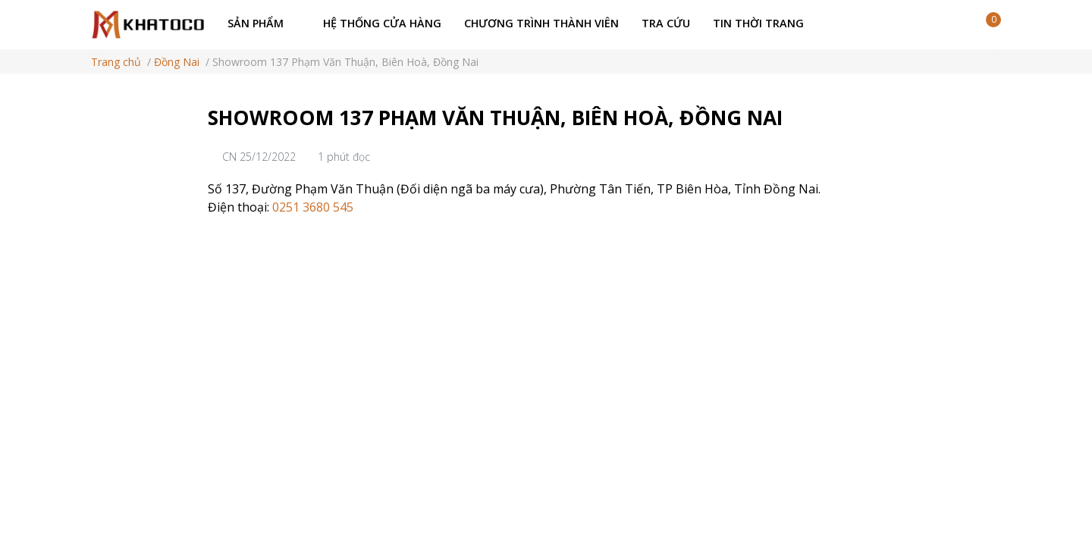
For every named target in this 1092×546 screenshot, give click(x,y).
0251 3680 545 (311, 207)
